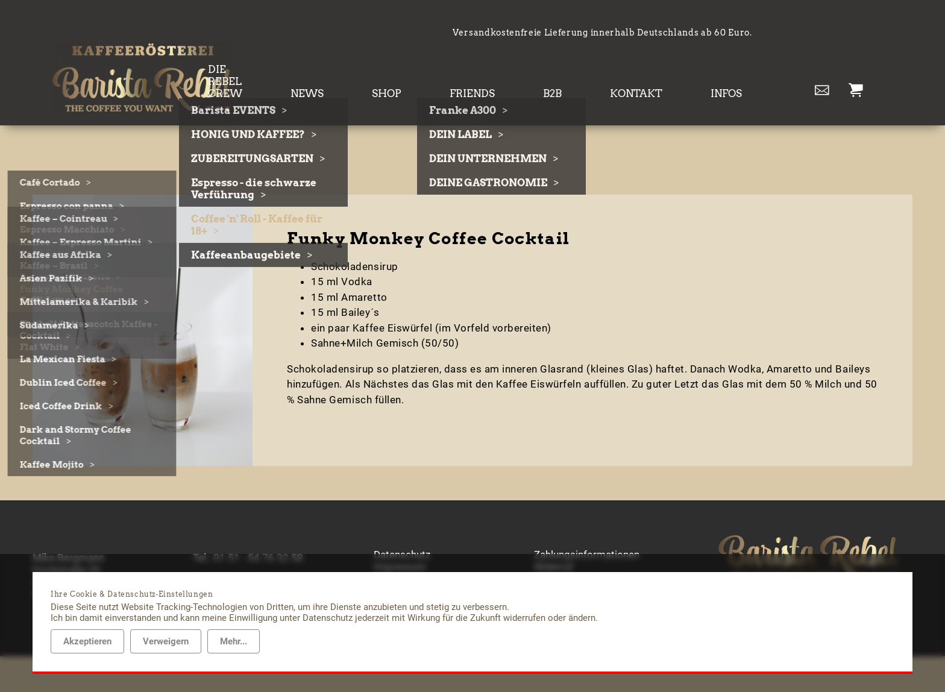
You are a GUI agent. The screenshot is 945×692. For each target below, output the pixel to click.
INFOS (737, 72)
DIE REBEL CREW (344, 72)
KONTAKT (669, 72)
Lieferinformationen (579, 550)
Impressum (400, 538)
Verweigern (166, 641)
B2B (607, 72)
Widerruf (553, 538)
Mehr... (233, 641)
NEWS (430, 72)
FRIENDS (549, 72)
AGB (384, 550)
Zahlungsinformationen (586, 526)
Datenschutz (402, 526)
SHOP (486, 72)
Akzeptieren (87, 641)
